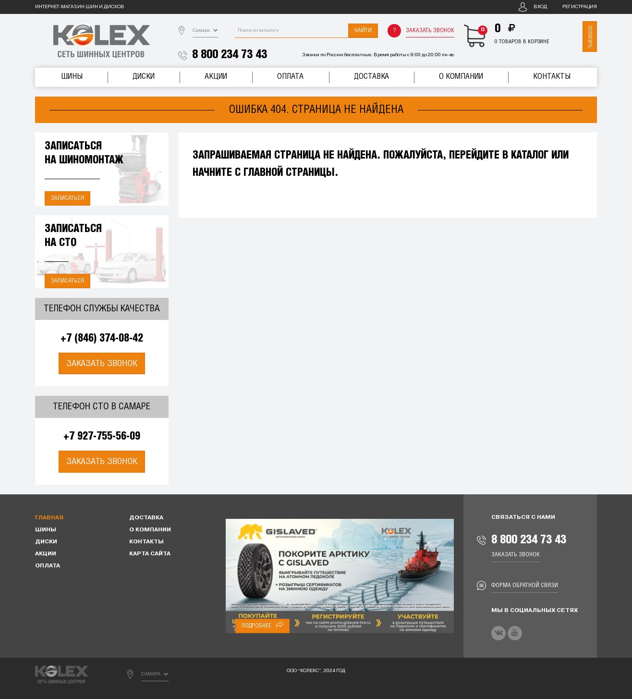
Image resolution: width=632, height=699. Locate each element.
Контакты (552, 76)
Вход (540, 7)
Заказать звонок (430, 30)
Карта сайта (149, 554)
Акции (216, 76)
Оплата (290, 76)
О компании (461, 76)
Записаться (67, 198)
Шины (72, 76)
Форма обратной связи (524, 585)
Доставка (371, 76)
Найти (363, 30)
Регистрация (579, 7)
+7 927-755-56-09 (101, 436)
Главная (49, 517)
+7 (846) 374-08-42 (102, 338)
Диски (144, 76)
